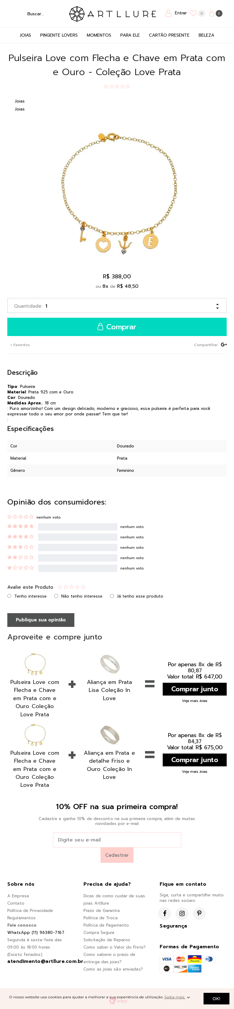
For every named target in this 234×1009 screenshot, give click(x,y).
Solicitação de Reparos (106, 940)
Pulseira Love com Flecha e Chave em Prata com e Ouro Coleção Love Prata (34, 698)
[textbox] (36, 13)
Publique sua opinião (41, 620)
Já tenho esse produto (140, 596)
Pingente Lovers (59, 35)
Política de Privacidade (30, 910)
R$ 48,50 (127, 286)
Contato (15, 903)
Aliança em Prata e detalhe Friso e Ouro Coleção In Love (109, 765)
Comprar (117, 327)
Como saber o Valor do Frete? (114, 947)
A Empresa (18, 896)
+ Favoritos (19, 345)
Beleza (206, 35)
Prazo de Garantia (101, 910)
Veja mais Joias (194, 700)
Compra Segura (98, 932)
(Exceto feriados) (24, 954)
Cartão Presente (169, 35)
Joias (25, 35)
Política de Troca (100, 918)
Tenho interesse (30, 596)
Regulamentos (21, 918)
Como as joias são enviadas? (113, 969)
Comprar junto (195, 689)
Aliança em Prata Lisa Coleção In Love (109, 690)
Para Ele (130, 35)
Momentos (99, 35)
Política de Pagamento (106, 925)
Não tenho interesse (81, 596)
